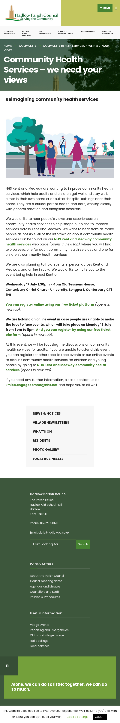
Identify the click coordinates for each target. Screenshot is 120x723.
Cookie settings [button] (77, 717)
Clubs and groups (26, 33)
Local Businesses (48, 459)
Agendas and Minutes (45, 586)
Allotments (87, 31)
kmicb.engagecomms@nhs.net (32, 385)
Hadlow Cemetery (107, 32)
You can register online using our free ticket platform (50, 304)
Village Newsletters (65, 32)
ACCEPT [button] (100, 717)
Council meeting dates (46, 581)
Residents (41, 440)
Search (83, 544)
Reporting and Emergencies (49, 630)
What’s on (42, 431)
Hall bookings (45, 32)
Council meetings (9, 32)
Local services (40, 646)
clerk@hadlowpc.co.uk (53, 532)
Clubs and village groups (47, 635)
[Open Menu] (116, 8)
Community (27, 46)
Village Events (39, 625)
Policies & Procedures (45, 597)
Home (8, 46)
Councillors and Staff (44, 592)
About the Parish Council (47, 576)
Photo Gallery (46, 449)
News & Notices (47, 413)
